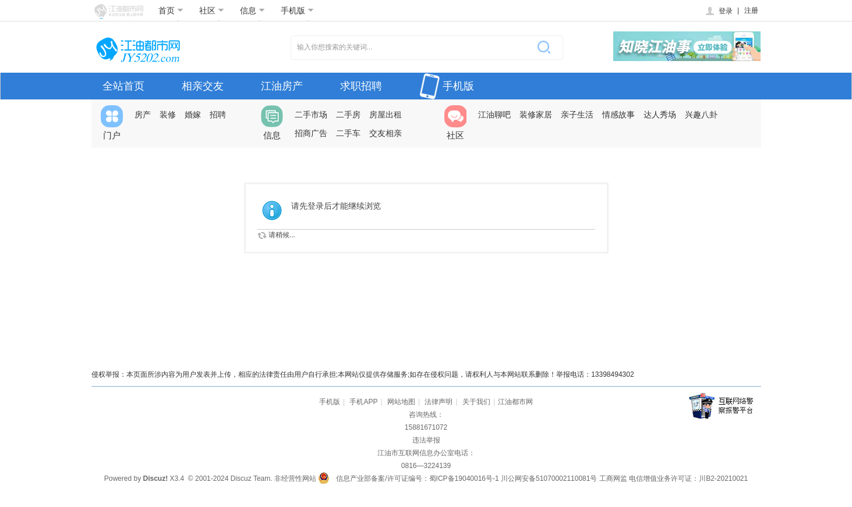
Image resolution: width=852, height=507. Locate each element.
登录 (718, 11)
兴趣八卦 (701, 114)
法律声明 (438, 402)
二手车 (348, 133)
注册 (751, 10)
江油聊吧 (494, 114)
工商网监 (613, 478)
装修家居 (535, 114)
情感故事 (618, 114)
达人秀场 (660, 114)
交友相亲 (385, 133)
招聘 (218, 114)
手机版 (297, 10)
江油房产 (282, 86)
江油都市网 (515, 402)
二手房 (348, 114)
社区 (211, 10)
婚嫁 (193, 114)
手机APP (363, 402)
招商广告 (311, 133)
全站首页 (123, 86)
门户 (112, 122)
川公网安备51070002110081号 (549, 478)
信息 (252, 10)
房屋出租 (385, 114)
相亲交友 (203, 86)
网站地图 (401, 402)
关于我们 (476, 402)
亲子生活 (577, 114)
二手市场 (311, 114)
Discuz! (155, 478)
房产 (143, 114)
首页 (170, 10)
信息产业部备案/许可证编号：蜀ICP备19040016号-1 (417, 478)
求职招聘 (361, 86)
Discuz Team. (252, 478)
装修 (168, 114)
